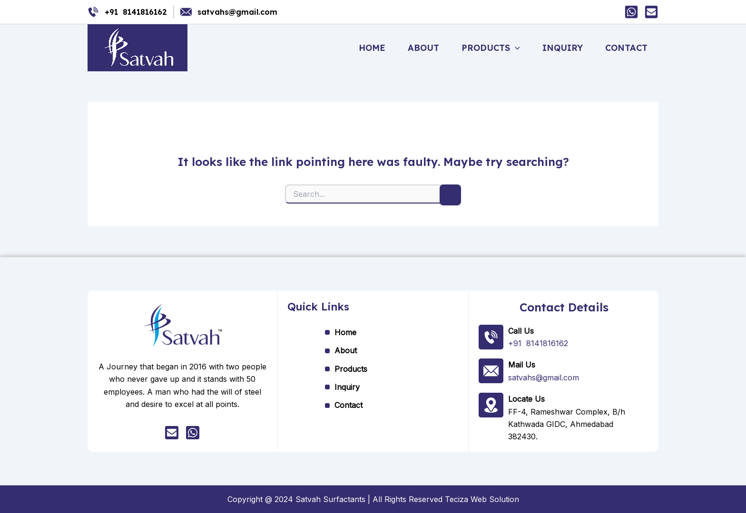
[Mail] (651, 12)
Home (378, 47)
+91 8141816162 (136, 12)
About (428, 47)
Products (494, 48)
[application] (518, 48)
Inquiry (564, 47)
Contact (627, 47)
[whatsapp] (192, 433)
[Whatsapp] (631, 12)
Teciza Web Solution (482, 498)
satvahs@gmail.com (237, 12)
